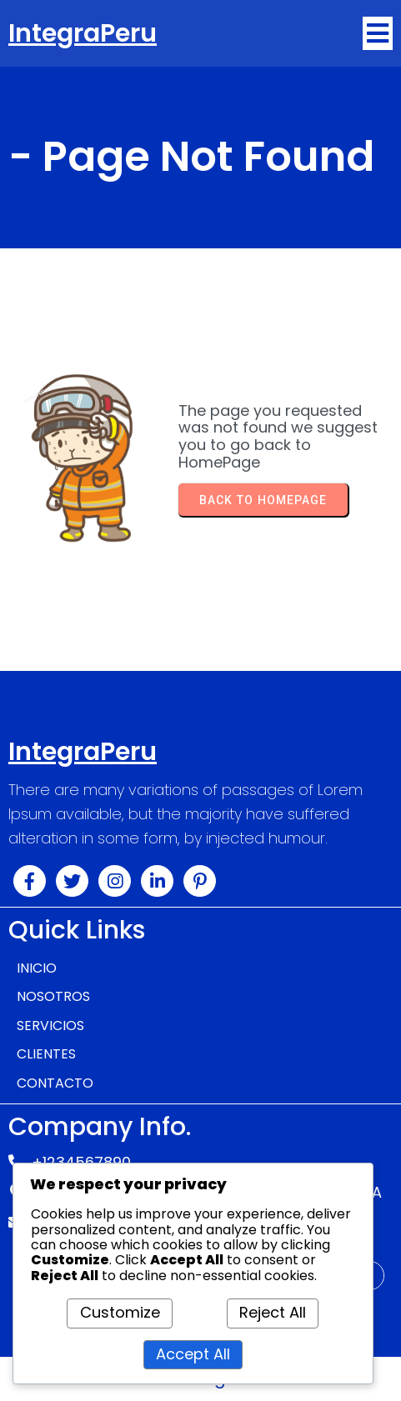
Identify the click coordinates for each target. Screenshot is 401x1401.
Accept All (193, 1353)
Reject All (272, 1312)
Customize (120, 1312)
